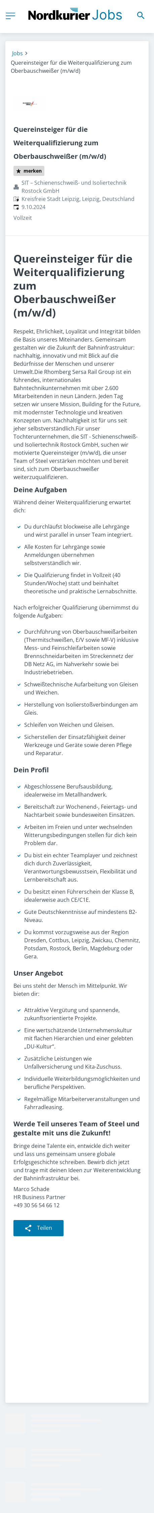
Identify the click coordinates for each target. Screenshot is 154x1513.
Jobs (17, 53)
